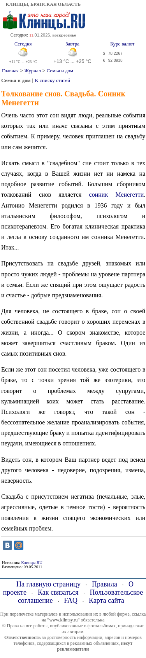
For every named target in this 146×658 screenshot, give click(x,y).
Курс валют (122, 44)
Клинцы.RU (31, 562)
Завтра (72, 44)
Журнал (33, 70)
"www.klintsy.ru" (63, 620)
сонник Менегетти (116, 194)
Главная (10, 70)
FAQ (70, 600)
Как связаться (58, 592)
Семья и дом (60, 70)
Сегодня (23, 44)
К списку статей (52, 80)
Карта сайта (106, 600)
